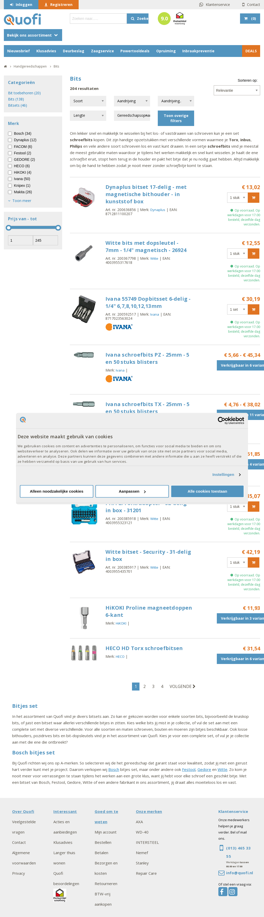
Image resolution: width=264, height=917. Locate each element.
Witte (154, 258)
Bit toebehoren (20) (24, 92)
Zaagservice (102, 50)
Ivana (154, 314)
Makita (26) (23, 192)
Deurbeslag (73, 50)
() (253, 18)
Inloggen (24, 4)
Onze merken (149, 811)
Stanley (142, 862)
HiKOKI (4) (22, 172)
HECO (120, 656)
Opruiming (166, 50)
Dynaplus (157, 209)
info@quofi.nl (239, 872)
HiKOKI (121, 623)
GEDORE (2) (24, 159)
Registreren (61, 4)
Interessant (65, 811)
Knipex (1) (22, 185)
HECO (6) (22, 166)
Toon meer (21, 200)
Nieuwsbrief (18, 50)
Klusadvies (46, 50)
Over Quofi (23, 811)
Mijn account (106, 832)
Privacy (18, 873)
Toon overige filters (176, 118)
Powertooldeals (135, 50)
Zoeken (142, 18)
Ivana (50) (22, 179)
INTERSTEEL (147, 842)
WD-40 (142, 832)
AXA (139, 821)
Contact (253, 4)
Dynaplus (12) (25, 140)
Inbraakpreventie (198, 50)
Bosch (113, 769)
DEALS (251, 50)
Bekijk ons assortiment (29, 35)
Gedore (204, 769)
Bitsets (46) (17, 105)
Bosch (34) (22, 133)
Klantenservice (218, 4)
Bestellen (103, 842)
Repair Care (146, 873)
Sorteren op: (248, 80)
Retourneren (106, 883)
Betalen (101, 852)
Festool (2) (22, 153)
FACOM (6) (23, 147)
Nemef (142, 852)
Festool (188, 769)
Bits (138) (16, 99)
